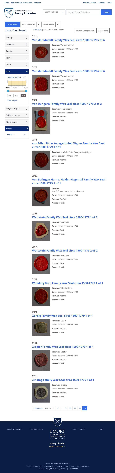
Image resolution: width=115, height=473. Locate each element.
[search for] (83, 12)
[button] (54, 12)
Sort (85, 30)
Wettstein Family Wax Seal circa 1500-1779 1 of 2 (65, 217)
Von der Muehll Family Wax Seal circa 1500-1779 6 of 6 (68, 71)
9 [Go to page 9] (65, 408)
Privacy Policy (69, 466)
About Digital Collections (21, 3)
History (101, 3)
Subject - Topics (13, 108)
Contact (37, 3)
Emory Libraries (25, 13)
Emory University (23, 11)
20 (103, 30)
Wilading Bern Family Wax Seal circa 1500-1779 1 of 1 (67, 283)
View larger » (12, 100)
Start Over (12, 24)
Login (109, 3)
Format (9, 58)
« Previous (37, 29)
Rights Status (11, 122)
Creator (9, 51)
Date (8, 71)
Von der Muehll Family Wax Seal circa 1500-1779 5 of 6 (68, 40)
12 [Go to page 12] (80, 408)
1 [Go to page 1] (54, 408)
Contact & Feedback (78, 429)
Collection (10, 44)
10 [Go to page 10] (70, 408)
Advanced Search (89, 3)
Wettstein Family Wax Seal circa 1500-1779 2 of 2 (65, 250)
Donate (100, 429)
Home (7, 3)
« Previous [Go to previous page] (38, 408)
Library (9, 37)
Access (9, 129)
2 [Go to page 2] (57, 408)
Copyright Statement (82, 466)
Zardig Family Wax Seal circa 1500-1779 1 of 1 (62, 315)
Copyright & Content (36, 429)
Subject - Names (13, 115)
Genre (8, 64)
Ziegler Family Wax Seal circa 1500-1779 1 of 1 (63, 347)
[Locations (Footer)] (57, 447)
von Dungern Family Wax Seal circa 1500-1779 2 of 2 (67, 104)
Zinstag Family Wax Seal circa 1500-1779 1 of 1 (63, 380)
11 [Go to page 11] (75, 408)
